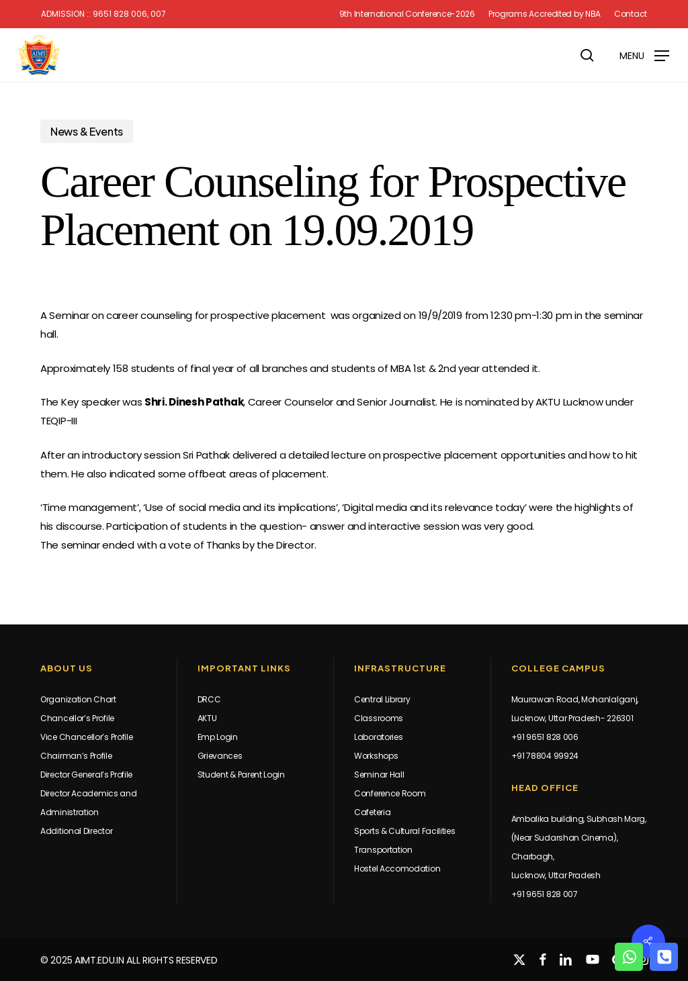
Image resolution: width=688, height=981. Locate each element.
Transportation (383, 849)
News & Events (86, 131)
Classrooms (378, 718)
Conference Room (390, 793)
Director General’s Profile (86, 774)
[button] (644, 55)
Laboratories (378, 737)
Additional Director (76, 831)
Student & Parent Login (241, 774)
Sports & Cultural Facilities (405, 831)
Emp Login (218, 737)
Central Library (382, 699)
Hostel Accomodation (397, 868)
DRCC (209, 699)
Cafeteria (372, 812)
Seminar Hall (379, 774)
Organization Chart (78, 699)
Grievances (220, 755)
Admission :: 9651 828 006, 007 (103, 14)
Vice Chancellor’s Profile (86, 737)
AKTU (207, 718)
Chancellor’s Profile (77, 718)
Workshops (376, 755)
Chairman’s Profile (76, 755)
